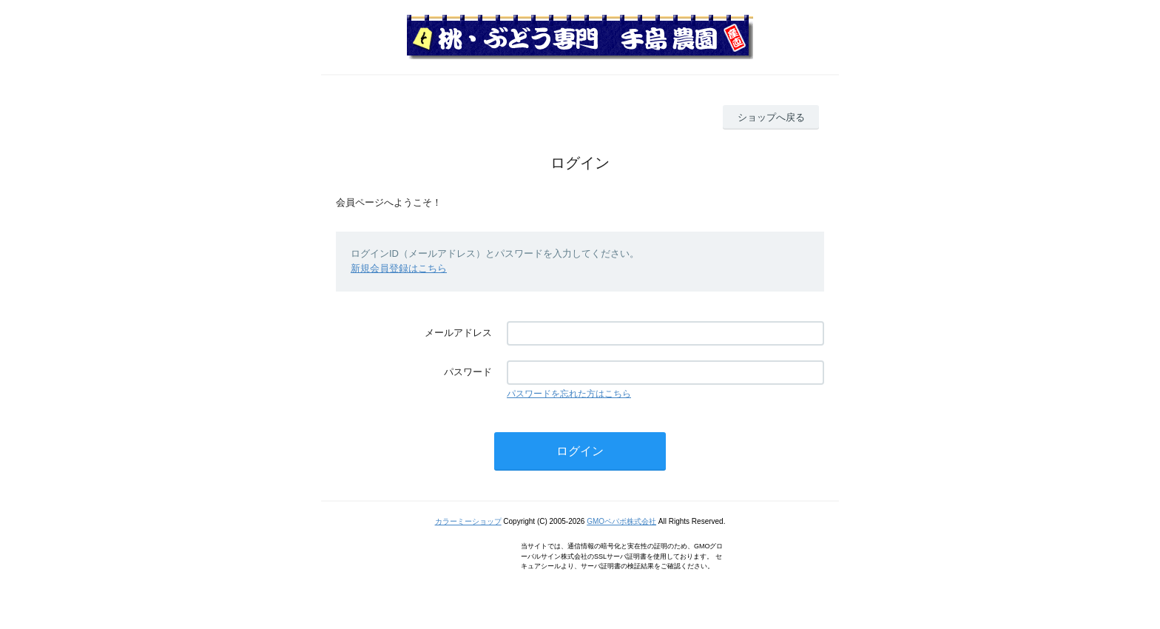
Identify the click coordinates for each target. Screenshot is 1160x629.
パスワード (468, 371)
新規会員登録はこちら (399, 268)
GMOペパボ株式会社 (621, 521)
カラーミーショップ (468, 521)
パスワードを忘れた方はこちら (569, 393)
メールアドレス (458, 332)
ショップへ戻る (771, 117)
